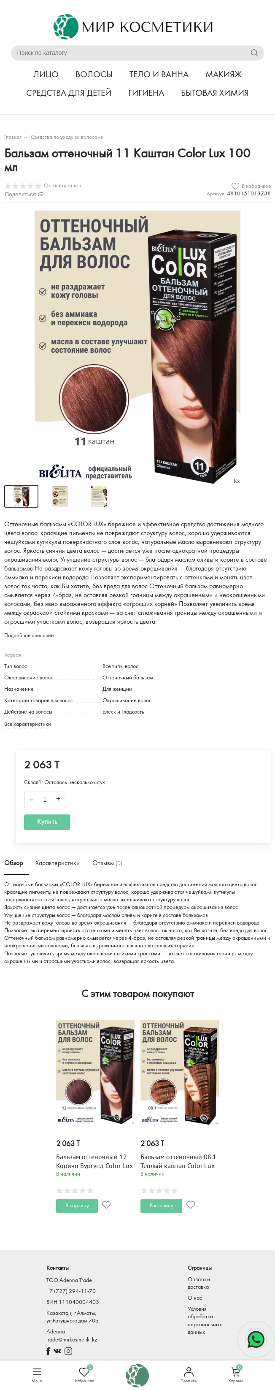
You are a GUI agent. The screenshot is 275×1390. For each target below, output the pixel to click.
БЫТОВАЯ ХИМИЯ (215, 93)
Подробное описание (29, 635)
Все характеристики (27, 724)
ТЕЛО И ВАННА (159, 74)
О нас (195, 1298)
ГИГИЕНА (146, 93)
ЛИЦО (46, 74)
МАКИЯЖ (223, 74)
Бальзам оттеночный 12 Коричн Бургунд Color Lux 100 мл (94, 1166)
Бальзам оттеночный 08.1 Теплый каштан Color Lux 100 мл (178, 1166)
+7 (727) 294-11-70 (71, 1291)
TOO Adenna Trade (69, 1280)
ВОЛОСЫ (94, 74)
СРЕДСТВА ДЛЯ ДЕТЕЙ (68, 93)
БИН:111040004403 (72, 1302)
